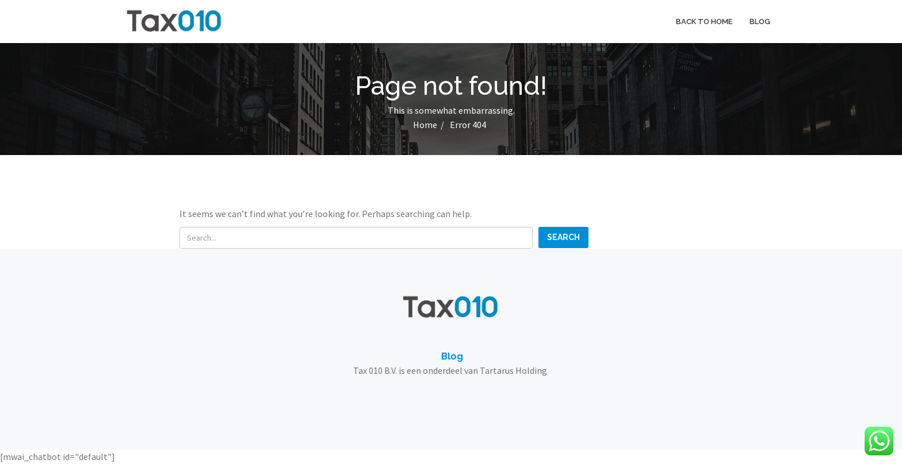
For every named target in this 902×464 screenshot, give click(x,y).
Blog (760, 21)
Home (425, 124)
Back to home (704, 21)
